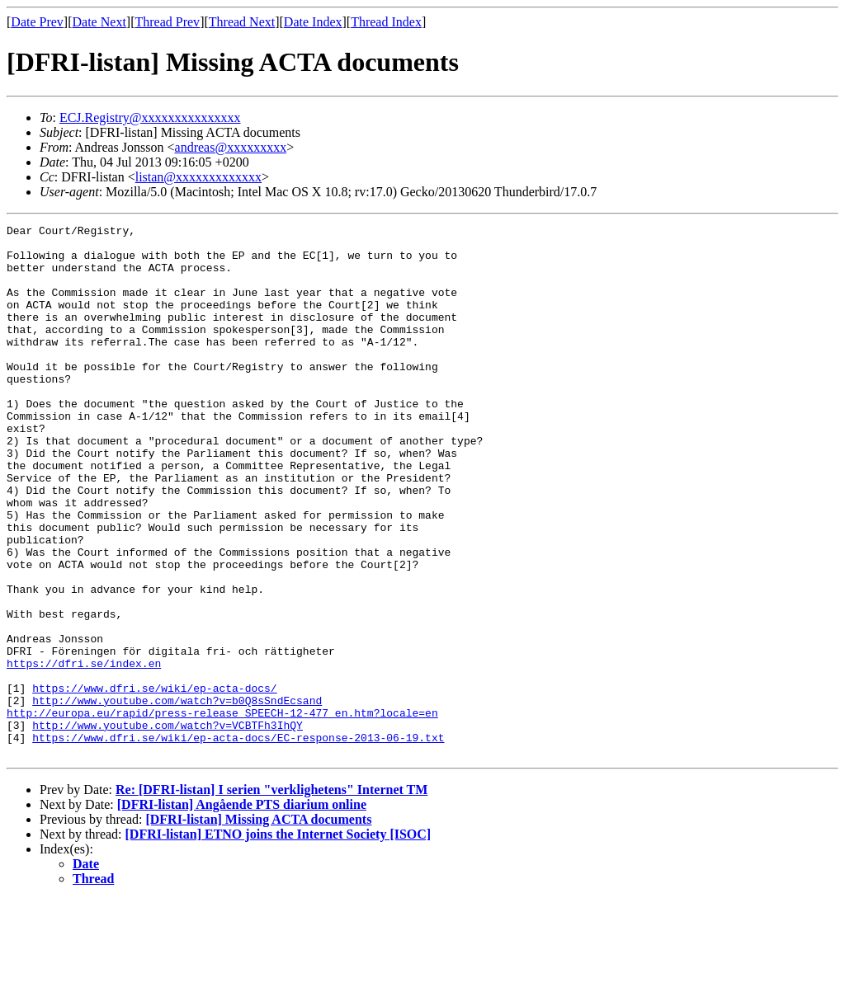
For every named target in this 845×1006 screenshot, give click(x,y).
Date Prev (37, 22)
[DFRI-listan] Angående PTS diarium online (241, 911)
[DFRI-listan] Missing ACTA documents (258, 926)
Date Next (99, 22)
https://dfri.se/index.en (84, 752)
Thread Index (386, 22)
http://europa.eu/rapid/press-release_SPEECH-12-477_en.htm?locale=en (222, 811)
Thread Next (242, 22)
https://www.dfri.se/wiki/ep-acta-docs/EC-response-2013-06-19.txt (238, 841)
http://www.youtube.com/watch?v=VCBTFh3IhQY (167, 826)
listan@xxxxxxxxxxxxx (198, 177)
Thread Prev (167, 22)
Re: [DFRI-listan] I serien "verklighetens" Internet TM (271, 896)
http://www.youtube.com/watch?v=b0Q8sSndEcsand (177, 796)
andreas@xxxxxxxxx (231, 147)
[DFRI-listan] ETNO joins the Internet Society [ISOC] (278, 940)
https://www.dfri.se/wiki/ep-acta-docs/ (154, 781)
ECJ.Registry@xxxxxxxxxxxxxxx (150, 117)
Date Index (313, 22)
